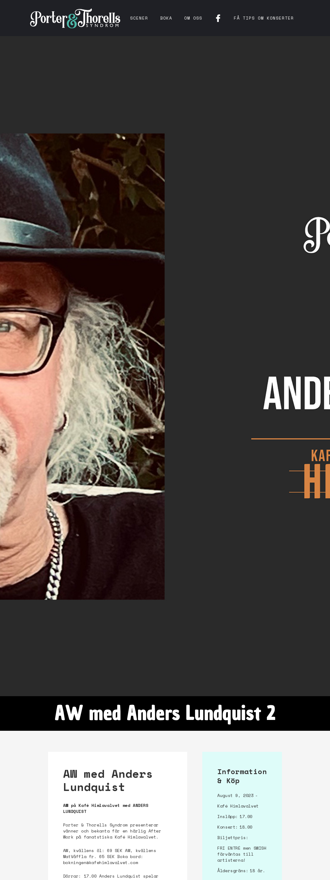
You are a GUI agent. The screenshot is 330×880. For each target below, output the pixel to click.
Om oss (193, 18)
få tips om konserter (264, 18)
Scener (139, 18)
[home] (75, 18)
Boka (166, 18)
